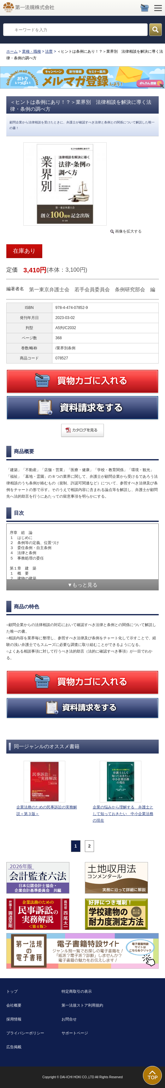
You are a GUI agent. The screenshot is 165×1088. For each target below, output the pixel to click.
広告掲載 (13, 1047)
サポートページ (75, 1033)
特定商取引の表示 (77, 991)
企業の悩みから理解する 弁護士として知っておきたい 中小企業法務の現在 (123, 814)
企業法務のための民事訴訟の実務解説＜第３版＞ (46, 810)
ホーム (12, 51)
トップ (12, 991)
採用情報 (13, 1019)
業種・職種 (31, 51)
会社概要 (13, 1005)
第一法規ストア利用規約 (82, 1005)
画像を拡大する (128, 231)
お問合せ (69, 1019)
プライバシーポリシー (25, 1033)
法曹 (49, 51)
